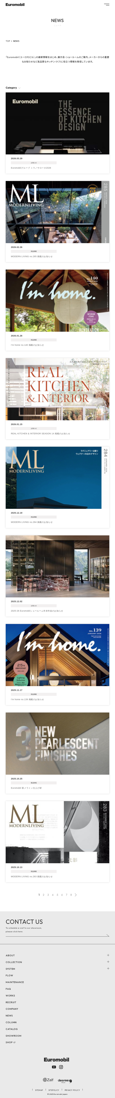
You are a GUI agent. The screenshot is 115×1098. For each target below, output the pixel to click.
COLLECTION (14, 962)
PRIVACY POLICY (72, 1090)
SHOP (9, 1042)
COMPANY (12, 1008)
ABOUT (10, 955)
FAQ (8, 988)
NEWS (9, 1015)
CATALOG (12, 1029)
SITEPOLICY (54, 1090)
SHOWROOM (13, 1035)
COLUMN (11, 1022)
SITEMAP (39, 1090)
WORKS (10, 995)
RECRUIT (11, 1002)
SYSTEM (10, 968)
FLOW (9, 975)
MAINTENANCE (15, 982)
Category (11, 87)
